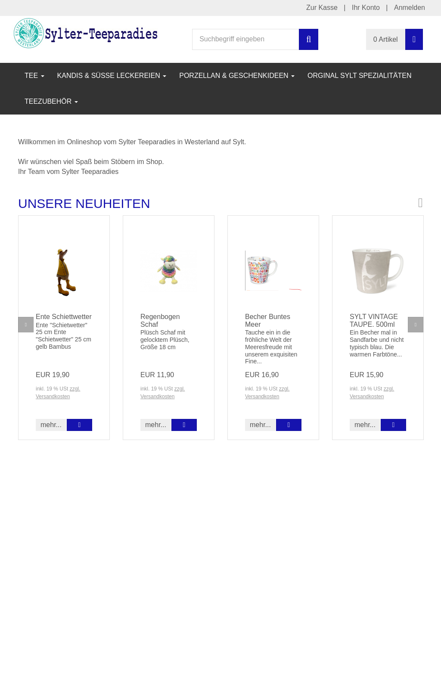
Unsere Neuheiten (84, 203)
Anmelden (409, 7)
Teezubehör (51, 101)
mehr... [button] (51, 424)
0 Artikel (385, 39)
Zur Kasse (322, 7)
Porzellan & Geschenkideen (237, 75)
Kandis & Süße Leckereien (112, 75)
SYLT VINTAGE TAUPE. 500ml (374, 320)
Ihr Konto (366, 7)
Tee (34, 75)
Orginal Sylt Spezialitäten (359, 75)
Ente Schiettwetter (64, 316)
